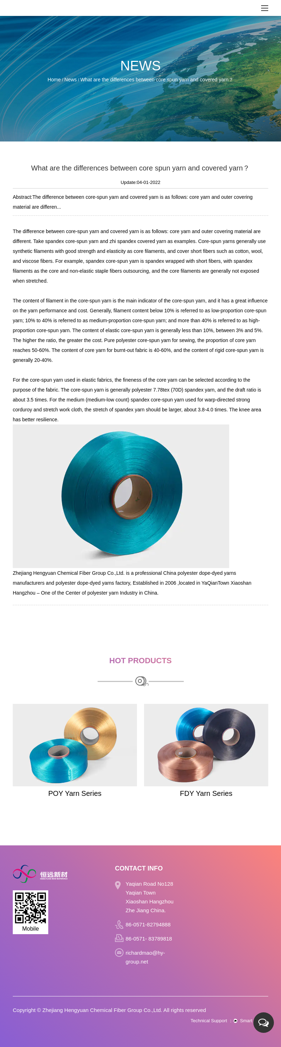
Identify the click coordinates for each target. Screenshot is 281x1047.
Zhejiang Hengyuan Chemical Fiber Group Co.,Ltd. (102, 1010)
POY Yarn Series (74, 793)
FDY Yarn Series (206, 793)
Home (54, 79)
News (70, 79)
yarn (94, 231)
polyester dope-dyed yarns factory (93, 583)
